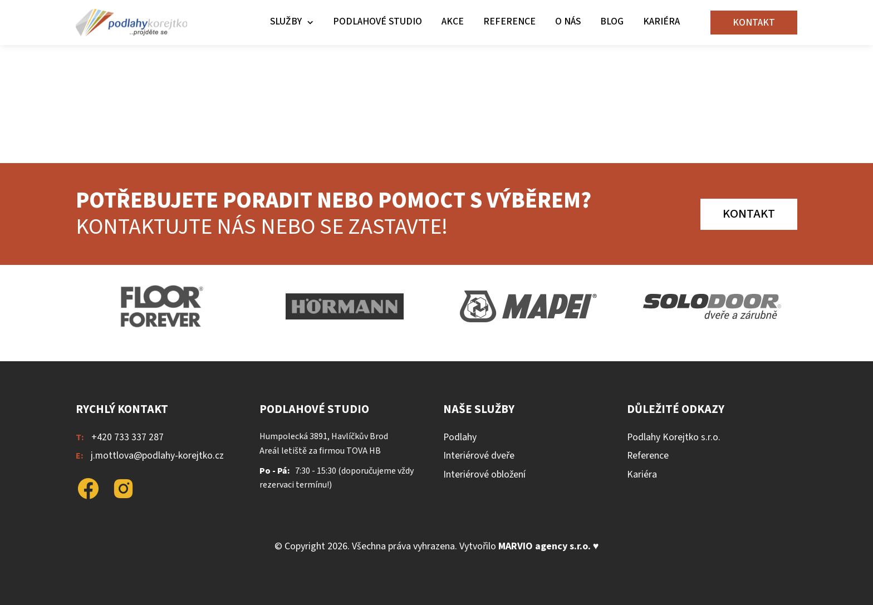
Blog (612, 21)
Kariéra (661, 21)
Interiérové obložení (484, 474)
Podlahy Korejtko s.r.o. (673, 437)
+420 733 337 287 (127, 437)
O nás (568, 21)
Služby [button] (286, 21)
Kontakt (754, 22)
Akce (453, 21)
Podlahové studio (377, 21)
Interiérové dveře (478, 456)
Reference (509, 21)
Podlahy (460, 437)
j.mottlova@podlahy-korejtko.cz (157, 456)
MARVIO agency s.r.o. (544, 546)
